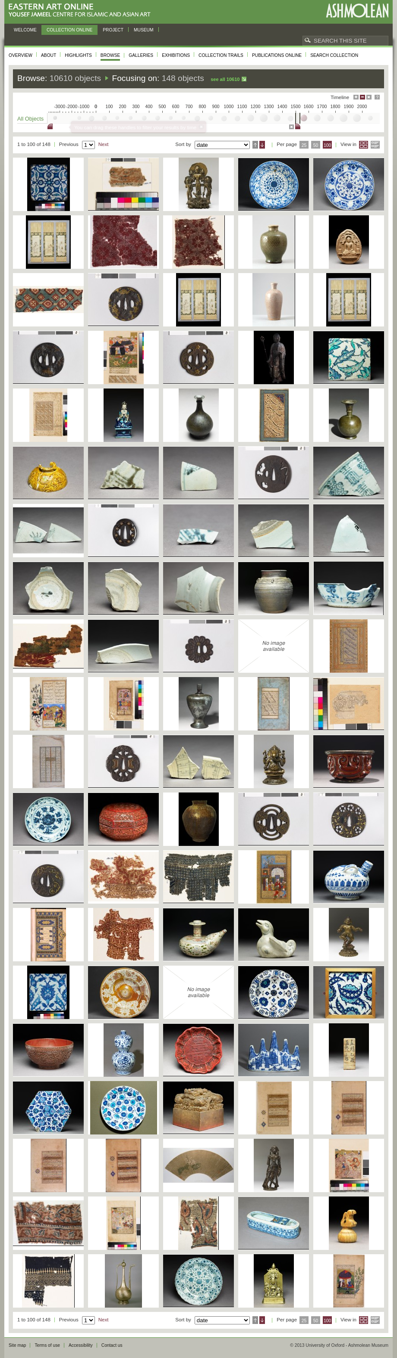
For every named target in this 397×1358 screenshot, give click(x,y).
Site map (17, 1345)
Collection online (69, 30)
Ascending (255, 145)
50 (315, 145)
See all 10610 (225, 79)
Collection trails (220, 55)
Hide (369, 97)
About (48, 55)
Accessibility (81, 1345)
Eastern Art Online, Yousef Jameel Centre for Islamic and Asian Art (82, 10)
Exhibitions (176, 55)
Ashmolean (357, 10)
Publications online (277, 55)
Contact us (112, 1345)
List (375, 145)
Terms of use (47, 1345)
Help (377, 97)
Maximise (356, 97)
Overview (20, 55)
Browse (110, 55)
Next (103, 144)
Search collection (334, 55)
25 (304, 145)
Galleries (141, 55)
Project (113, 30)
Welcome (25, 30)
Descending (262, 145)
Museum (144, 30)
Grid (363, 145)
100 (327, 145)
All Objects (30, 118)
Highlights (78, 55)
